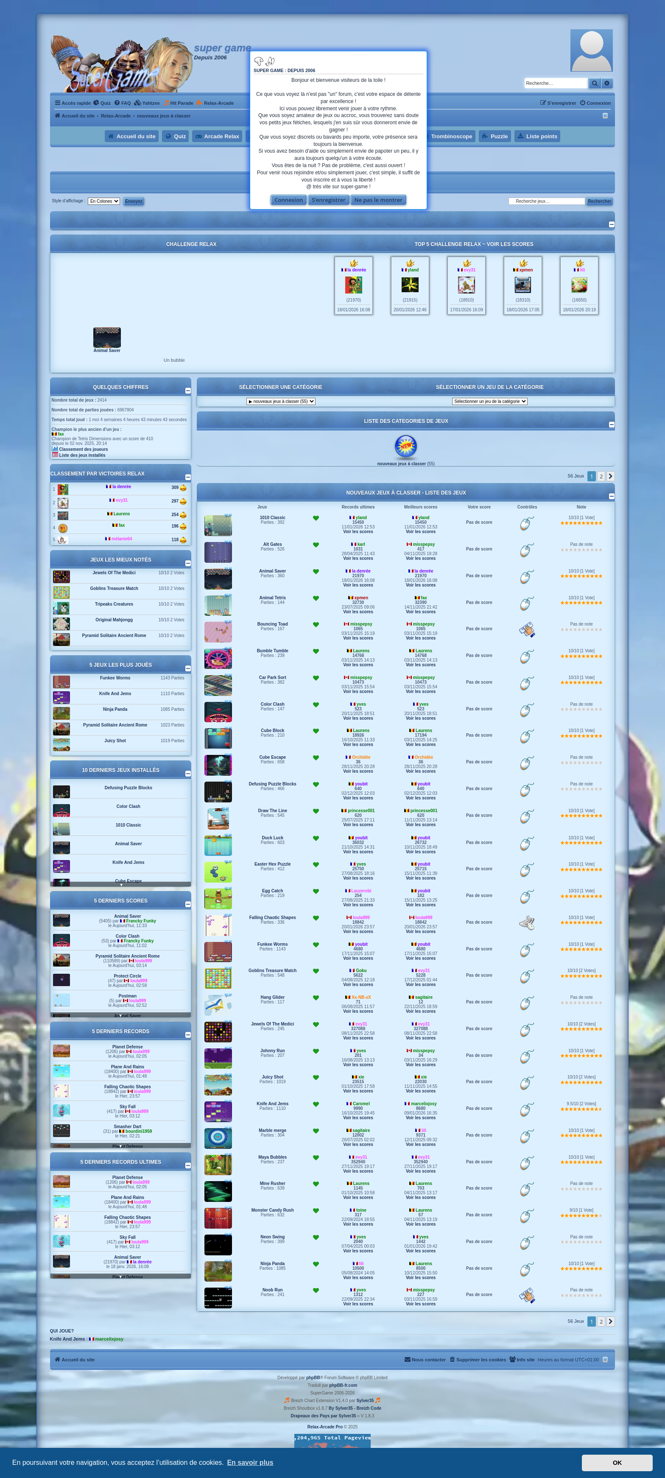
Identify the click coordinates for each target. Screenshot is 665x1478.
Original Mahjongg (114, 619)
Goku (361, 970)
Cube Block (272, 730)
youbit (361, 784)
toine (361, 1210)
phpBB (313, 1377)
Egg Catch (272, 890)
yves (361, 704)
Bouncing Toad (272, 624)
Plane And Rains (128, 1066)
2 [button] (601, 476)
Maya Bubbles (272, 1157)
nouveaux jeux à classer (401, 463)
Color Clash (128, 806)
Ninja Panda (115, 709)
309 (178, 487)
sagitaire (424, 997)
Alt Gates (272, 544)
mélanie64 (122, 538)
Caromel (361, 1103)
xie (361, 1077)
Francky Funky (141, 921)
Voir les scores (510, 244)
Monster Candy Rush (272, 1210)
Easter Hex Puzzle (272, 864)
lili (582, 270)
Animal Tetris (272, 597)
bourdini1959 (139, 1131)
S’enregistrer (329, 200)
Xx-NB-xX (361, 997)
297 (178, 501)
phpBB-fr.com (343, 1385)
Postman (128, 996)
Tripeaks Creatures (114, 604)
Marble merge (272, 1130)
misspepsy (424, 544)
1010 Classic (128, 825)
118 (178, 539)
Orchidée (361, 757)
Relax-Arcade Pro (325, 1427)
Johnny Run (272, 1050)
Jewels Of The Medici (114, 572)
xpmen (526, 270)
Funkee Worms (115, 678)
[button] (610, 476)
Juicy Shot (115, 740)
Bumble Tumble (272, 650)
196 (178, 526)
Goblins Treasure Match (114, 588)
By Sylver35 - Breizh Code (355, 1408)
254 (178, 514)
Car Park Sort (272, 677)
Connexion (288, 200)
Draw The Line (272, 810)
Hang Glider (272, 997)
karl (361, 544)
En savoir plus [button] (250, 1462)
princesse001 (361, 810)
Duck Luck (272, 837)
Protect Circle (127, 976)
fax (61, 434)
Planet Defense (127, 1047)
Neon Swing (272, 1237)
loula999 (143, 960)
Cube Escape (128, 881)
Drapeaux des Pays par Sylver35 (323, 1416)
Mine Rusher (272, 1183)
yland (413, 270)
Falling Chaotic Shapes (127, 1086)
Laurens (122, 513)
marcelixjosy (424, 1103)
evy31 (470, 270)
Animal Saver (106, 350)
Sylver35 (365, 1400)
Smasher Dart (127, 1126)
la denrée (356, 270)
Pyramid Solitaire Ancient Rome (114, 635)
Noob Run (273, 1290)
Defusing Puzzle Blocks (128, 787)
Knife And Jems (115, 693)
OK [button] (617, 1462)
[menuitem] (102, 103)
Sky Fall (128, 1106)
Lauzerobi (361, 890)
